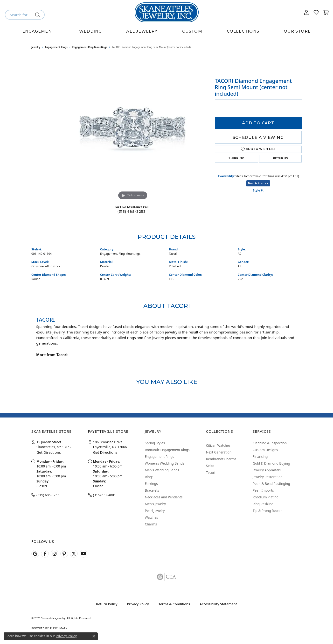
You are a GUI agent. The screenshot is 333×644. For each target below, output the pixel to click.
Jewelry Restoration (268, 476)
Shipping (236, 158)
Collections (243, 31)
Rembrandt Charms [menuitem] (221, 459)
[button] (306, 12)
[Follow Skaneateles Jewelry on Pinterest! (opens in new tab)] (64, 554)
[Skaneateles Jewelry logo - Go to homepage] (167, 12)
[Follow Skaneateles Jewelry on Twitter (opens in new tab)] (74, 554)
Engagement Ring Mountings (89, 47)
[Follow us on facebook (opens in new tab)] (45, 554)
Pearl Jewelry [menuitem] (155, 510)
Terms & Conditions (174, 604)
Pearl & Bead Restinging (271, 483)
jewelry (35, 47)
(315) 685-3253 (131, 211)
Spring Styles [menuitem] (155, 443)
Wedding (90, 31)
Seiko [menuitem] (210, 465)
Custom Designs (265, 449)
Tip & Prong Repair (267, 510)
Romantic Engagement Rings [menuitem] (167, 449)
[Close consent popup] (93, 636)
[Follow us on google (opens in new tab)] (35, 554)
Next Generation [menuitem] (219, 452)
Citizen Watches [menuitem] (218, 445)
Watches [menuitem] (151, 517)
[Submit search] (38, 14)
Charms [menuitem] (151, 524)
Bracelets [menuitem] (152, 490)
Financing (260, 456)
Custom (192, 31)
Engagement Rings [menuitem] (159, 456)
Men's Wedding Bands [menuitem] (162, 470)
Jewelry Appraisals (267, 470)
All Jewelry (141, 31)
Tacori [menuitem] (210, 472)
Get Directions (48, 452)
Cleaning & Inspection (270, 443)
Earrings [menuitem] (151, 483)
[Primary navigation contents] (166, 31)
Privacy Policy (138, 604)
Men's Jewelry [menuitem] (155, 504)
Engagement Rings (56, 47)
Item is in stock (258, 183)
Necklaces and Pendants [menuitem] (163, 497)
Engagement (38, 31)
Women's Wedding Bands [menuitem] (164, 463)
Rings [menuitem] (149, 476)
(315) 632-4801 (104, 495)
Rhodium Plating (265, 497)
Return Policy (106, 604)
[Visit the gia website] (166, 577)
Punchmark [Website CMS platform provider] (58, 628)
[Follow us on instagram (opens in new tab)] (54, 554)
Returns (280, 158)
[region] (132, 128)
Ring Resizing (263, 504)
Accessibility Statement (218, 604)
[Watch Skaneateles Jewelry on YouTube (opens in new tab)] (83, 554)
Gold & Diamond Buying (271, 463)
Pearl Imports (263, 490)
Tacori (173, 254)
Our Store (297, 31)
